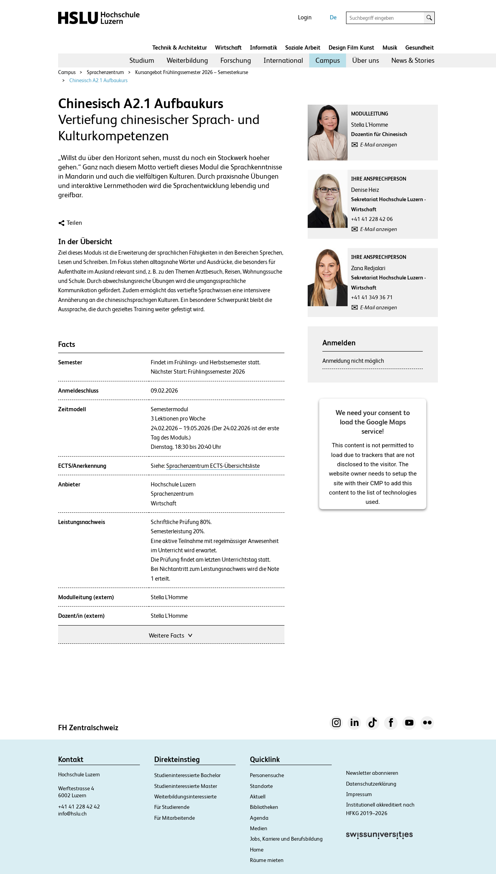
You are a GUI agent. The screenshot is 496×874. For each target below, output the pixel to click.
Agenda (259, 818)
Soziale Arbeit (302, 47)
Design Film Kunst (351, 47)
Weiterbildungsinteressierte (185, 796)
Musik (389, 47)
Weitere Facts (171, 634)
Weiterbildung (187, 60)
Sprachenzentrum (105, 72)
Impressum (359, 794)
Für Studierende (171, 807)
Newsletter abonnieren (372, 773)
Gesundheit (419, 47)
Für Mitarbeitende (174, 818)
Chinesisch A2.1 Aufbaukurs (98, 80)
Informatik (263, 47)
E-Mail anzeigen (378, 144)
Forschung (235, 60)
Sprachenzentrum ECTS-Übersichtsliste (213, 466)
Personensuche (267, 775)
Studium (141, 60)
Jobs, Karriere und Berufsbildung (286, 839)
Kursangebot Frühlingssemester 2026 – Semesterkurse (191, 72)
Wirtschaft (228, 47)
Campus (327, 60)
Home (257, 849)
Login (305, 17)
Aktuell (257, 796)
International (283, 60)
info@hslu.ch (72, 813)
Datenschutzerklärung (371, 784)
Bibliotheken (264, 807)
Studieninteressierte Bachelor (187, 775)
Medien (258, 828)
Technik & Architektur (179, 47)
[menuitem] (141, 60)
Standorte (261, 786)
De (333, 17)
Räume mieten (267, 860)
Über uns (365, 60)
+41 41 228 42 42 (79, 806)
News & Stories (412, 60)
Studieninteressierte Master (185, 786)
